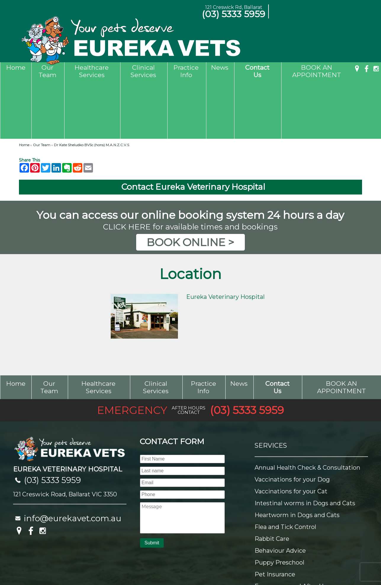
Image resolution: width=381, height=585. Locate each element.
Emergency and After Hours (295, 527)
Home (15, 67)
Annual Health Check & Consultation (307, 408)
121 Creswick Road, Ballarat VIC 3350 (65, 435)
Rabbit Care (272, 480)
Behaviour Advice (280, 491)
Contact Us (257, 71)
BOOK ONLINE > (190, 183)
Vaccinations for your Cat (291, 432)
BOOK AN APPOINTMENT (316, 71)
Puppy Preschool (279, 503)
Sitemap (16, 565)
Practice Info (186, 71)
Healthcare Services (92, 71)
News (219, 67)
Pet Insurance (275, 515)
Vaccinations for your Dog (292, 420)
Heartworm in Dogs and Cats (297, 456)
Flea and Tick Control (285, 468)
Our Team (47, 71)
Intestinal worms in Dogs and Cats (305, 444)
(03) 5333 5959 (233, 14)
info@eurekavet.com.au (72, 460)
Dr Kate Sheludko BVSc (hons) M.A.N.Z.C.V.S (91, 86)
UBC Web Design (351, 565)
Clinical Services (143, 71)
